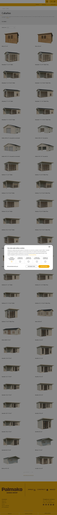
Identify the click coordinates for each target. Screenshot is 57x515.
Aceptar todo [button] (43, 266)
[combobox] (49, 246)
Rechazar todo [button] (31, 266)
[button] (12, 266)
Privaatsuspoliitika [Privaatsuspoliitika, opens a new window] (33, 254)
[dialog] (28, 257)
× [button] (50, 246)
